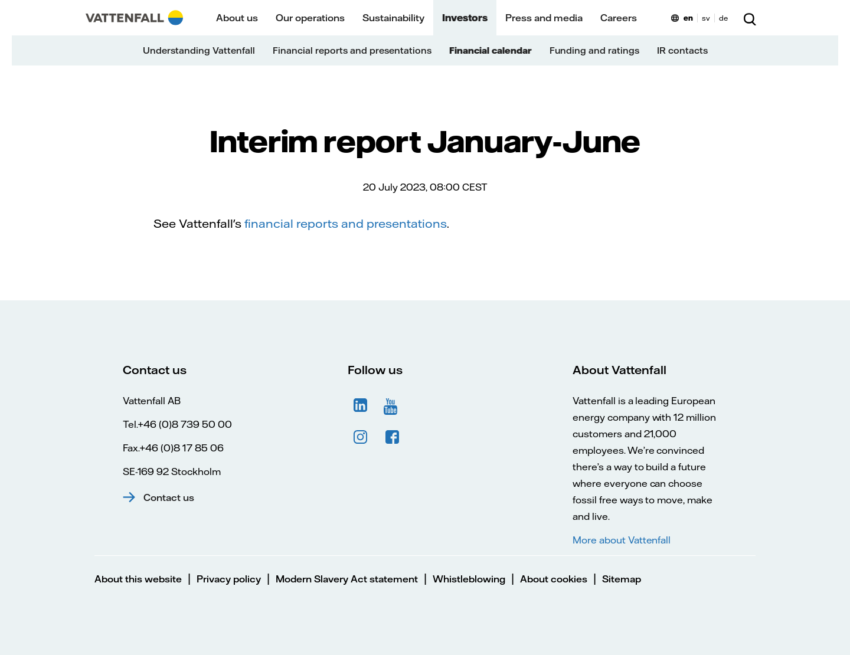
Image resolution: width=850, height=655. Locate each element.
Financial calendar (490, 50)
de (723, 18)
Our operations (310, 18)
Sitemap (621, 579)
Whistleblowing (469, 579)
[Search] (749, 17)
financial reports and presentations (345, 223)
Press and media (544, 18)
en (688, 18)
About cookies (553, 579)
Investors (465, 18)
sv (706, 18)
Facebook (393, 437)
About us (237, 18)
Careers (618, 18)
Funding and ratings (594, 50)
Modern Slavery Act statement (347, 579)
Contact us (168, 497)
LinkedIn (361, 405)
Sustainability (393, 18)
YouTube (393, 405)
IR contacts (682, 50)
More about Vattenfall (622, 540)
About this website (138, 579)
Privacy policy (229, 579)
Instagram (361, 437)
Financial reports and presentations (352, 50)
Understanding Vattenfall (199, 50)
